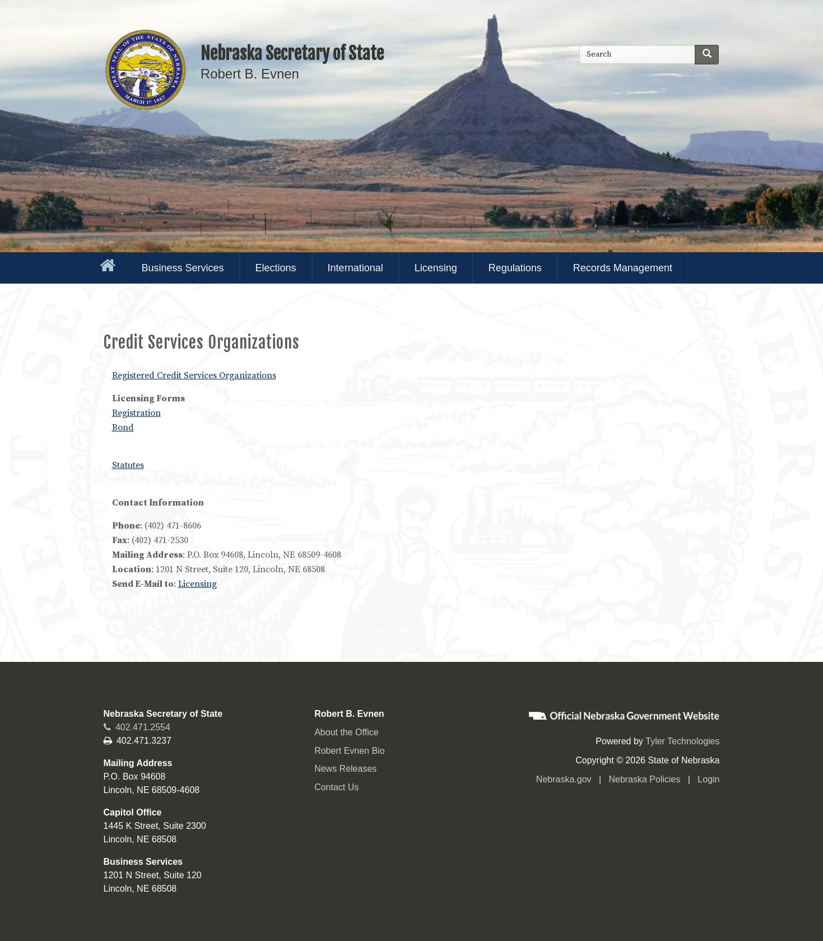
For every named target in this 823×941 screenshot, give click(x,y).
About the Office (346, 732)
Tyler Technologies (682, 741)
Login (708, 779)
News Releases (345, 768)
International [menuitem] (355, 268)
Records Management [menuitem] (622, 268)
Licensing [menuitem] (436, 268)
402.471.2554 (137, 727)
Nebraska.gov (564, 779)
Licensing (197, 584)
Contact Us (336, 787)
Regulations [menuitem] (515, 268)
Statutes (128, 465)
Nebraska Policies (644, 779)
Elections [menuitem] (275, 268)
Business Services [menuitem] (183, 268)
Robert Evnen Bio (349, 750)
